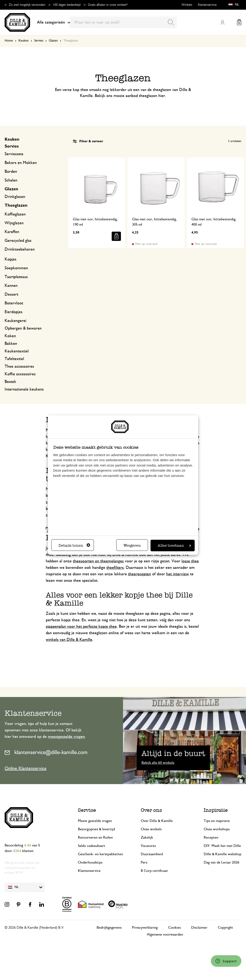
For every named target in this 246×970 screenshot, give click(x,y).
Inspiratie (216, 810)
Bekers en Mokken (21, 163)
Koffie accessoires (20, 374)
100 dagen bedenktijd (66, 4)
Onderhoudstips (90, 862)
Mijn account (222, 22)
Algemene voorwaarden (165, 934)
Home (9, 40)
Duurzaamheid (152, 854)
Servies (38, 40)
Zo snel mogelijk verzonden (27, 4)
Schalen (11, 180)
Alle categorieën (53, 22)
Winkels (186, 4)
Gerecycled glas (18, 241)
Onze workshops (217, 829)
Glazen (53, 40)
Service (87, 810)
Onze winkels (151, 829)
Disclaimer (199, 927)
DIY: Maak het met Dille (222, 846)
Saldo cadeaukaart (91, 846)
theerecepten (139, 574)
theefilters (115, 568)
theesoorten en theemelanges (98, 561)
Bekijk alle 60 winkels (157, 762)
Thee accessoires (19, 366)
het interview (177, 574)
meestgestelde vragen (66, 737)
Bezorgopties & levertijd (96, 829)
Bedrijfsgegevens (109, 927)
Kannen (11, 286)
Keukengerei (15, 321)
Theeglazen (16, 205)
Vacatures (148, 846)
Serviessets (14, 154)
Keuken (23, 40)
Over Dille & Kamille (157, 821)
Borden (11, 172)
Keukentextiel (17, 351)
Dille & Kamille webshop (222, 854)
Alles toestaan (174, 545)
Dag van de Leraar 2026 (221, 862)
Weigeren (132, 545)
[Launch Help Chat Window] (226, 961)
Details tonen (74, 545)
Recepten (211, 837)
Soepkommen (16, 268)
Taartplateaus (16, 277)
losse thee (190, 561)
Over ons (151, 810)
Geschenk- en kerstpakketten (100, 854)
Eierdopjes (13, 312)
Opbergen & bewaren (23, 328)
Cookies (174, 927)
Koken (10, 336)
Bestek (10, 382)
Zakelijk (147, 837)
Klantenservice (207, 4)
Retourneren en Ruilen (95, 837)
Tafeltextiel (14, 359)
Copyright (225, 927)
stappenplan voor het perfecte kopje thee (81, 626)
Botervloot (14, 303)
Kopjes (10, 259)
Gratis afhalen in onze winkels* (108, 4)
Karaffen (12, 232)
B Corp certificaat (154, 871)
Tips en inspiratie (217, 821)
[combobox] (123, 22)
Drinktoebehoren (20, 249)
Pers (144, 862)
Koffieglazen (15, 214)
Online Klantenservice (25, 768)
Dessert (11, 294)
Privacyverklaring (145, 927)
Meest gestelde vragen (95, 821)
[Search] (171, 22)
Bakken (11, 344)
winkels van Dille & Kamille (69, 640)
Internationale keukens (24, 389)
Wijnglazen (14, 223)
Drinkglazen (15, 197)
